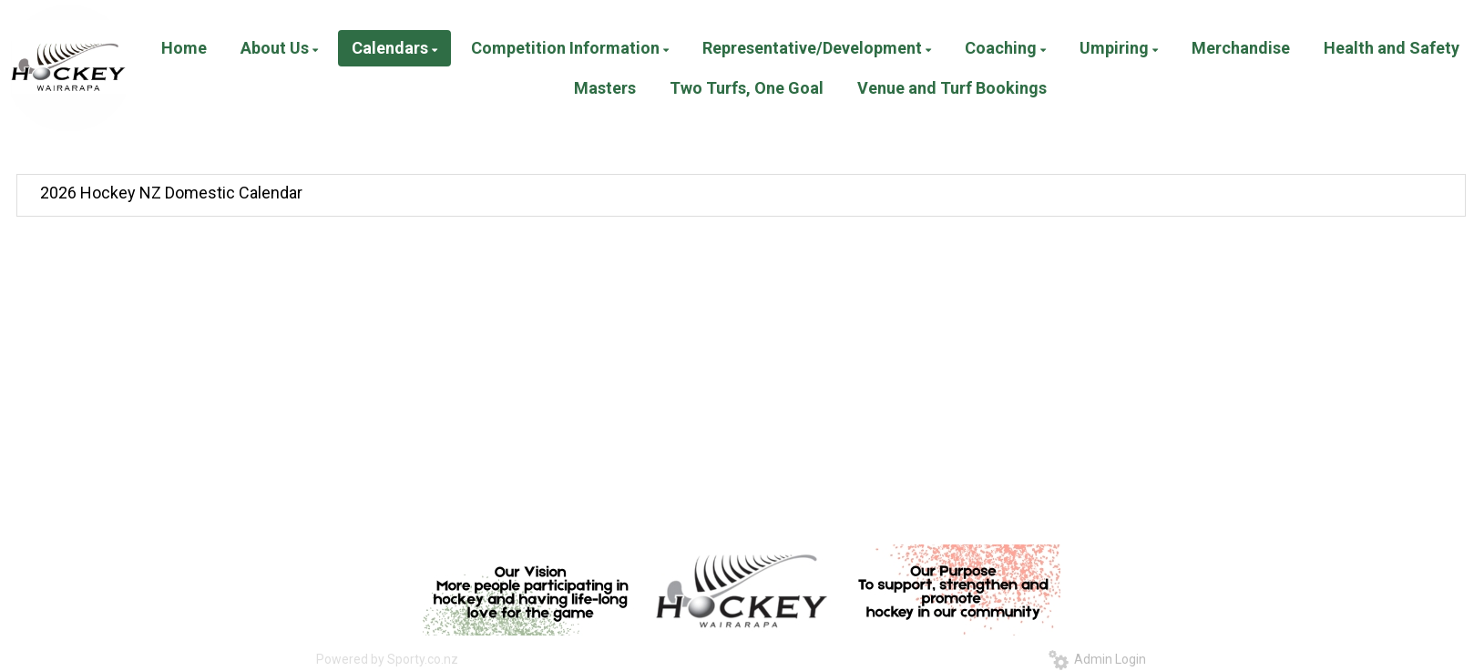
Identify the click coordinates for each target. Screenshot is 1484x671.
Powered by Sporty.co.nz (387, 659)
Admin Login (1097, 659)
